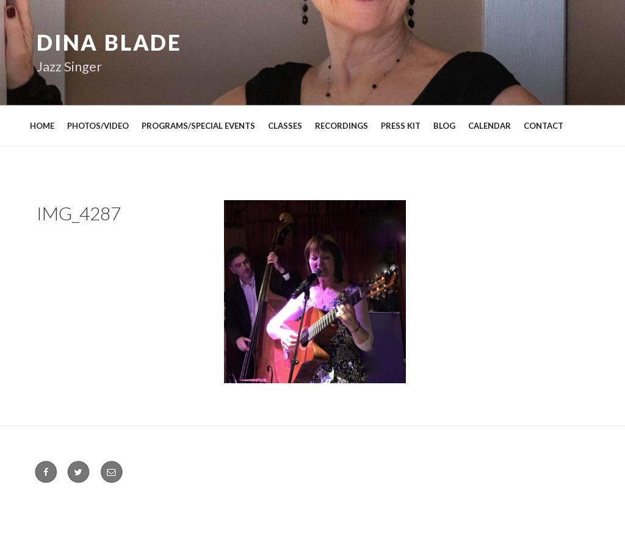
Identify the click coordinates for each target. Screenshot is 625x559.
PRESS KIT (401, 126)
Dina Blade (109, 42)
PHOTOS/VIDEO (98, 126)
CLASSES (285, 126)
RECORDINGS (341, 126)
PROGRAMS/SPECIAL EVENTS (198, 126)
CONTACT (543, 126)
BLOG (444, 126)
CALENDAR (489, 126)
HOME (42, 126)
